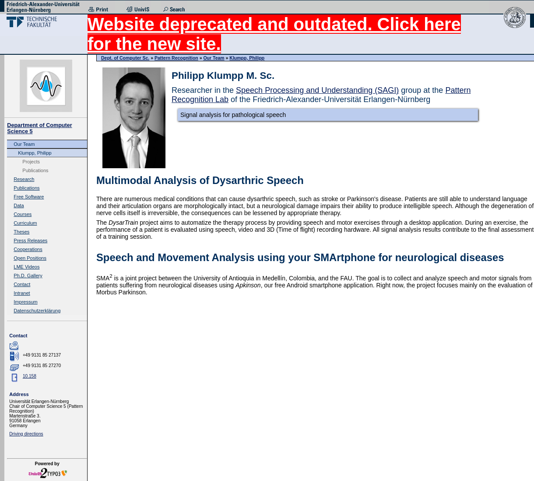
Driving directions (26, 433)
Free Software (29, 196)
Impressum (25, 301)
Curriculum (25, 223)
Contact (22, 284)
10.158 (29, 376)
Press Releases (30, 240)
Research (24, 179)
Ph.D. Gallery (28, 275)
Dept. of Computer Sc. (125, 57)
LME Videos (26, 266)
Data (19, 205)
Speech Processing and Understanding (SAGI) (317, 90)
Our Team (24, 144)
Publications (35, 170)
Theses (21, 231)
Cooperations (28, 249)
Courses (23, 214)
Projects (31, 161)
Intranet (22, 293)
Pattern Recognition (176, 57)
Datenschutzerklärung (37, 310)
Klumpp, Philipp (34, 153)
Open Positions (30, 258)
